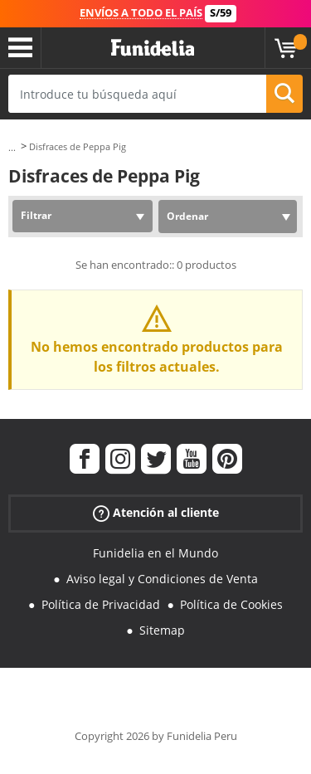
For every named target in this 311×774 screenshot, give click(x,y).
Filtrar (36, 215)
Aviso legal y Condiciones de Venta (162, 579)
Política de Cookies (231, 604)
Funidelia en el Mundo (155, 553)
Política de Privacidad (100, 604)
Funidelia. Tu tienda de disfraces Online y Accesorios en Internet (152, 48)
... (12, 147)
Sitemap (162, 630)
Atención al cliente (156, 513)
